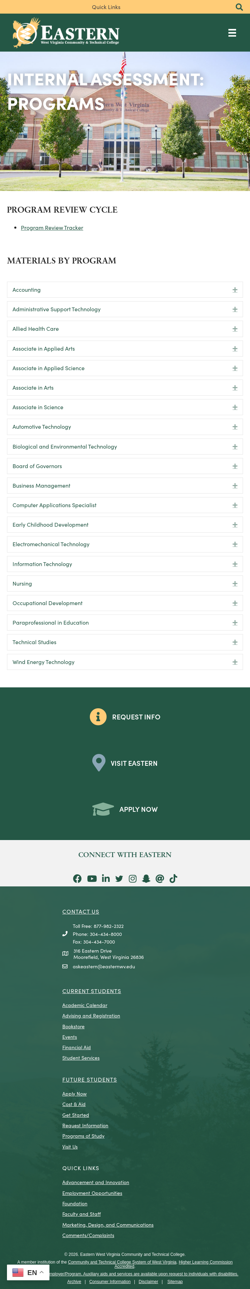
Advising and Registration (91, 1015)
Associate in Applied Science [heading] (49, 368)
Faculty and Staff (81, 1213)
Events (69, 1036)
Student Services (81, 1057)
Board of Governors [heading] (37, 466)
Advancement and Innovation (95, 1182)
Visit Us (70, 1146)
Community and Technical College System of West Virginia (122, 1262)
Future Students (89, 1079)
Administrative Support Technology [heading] (57, 309)
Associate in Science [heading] (38, 407)
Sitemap (175, 1281)
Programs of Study (83, 1135)
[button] (239, 7)
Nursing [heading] (22, 583)
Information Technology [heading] (42, 563)
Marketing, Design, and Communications (108, 1224)
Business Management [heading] (41, 485)
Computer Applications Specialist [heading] (54, 505)
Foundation (74, 1203)
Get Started (75, 1114)
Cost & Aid (74, 1103)
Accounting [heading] (27, 289)
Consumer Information (110, 1281)
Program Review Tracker (52, 227)
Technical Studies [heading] (34, 642)
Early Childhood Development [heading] (50, 524)
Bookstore (73, 1026)
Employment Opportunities (92, 1192)
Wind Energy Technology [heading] (44, 661)
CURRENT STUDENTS (91, 990)
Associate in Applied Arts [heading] (44, 348)
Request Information (85, 1125)
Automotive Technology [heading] (42, 426)
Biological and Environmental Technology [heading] (65, 446)
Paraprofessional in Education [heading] (51, 622)
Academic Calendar (84, 1004)
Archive (74, 1281)
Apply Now (74, 1093)
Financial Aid (76, 1047)
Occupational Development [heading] (48, 603)
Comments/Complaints (88, 1234)
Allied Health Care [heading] (36, 328)
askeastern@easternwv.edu (104, 966)
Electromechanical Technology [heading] (51, 544)
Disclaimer (148, 1281)
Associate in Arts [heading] (33, 387)
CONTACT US (80, 911)
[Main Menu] (232, 32)
